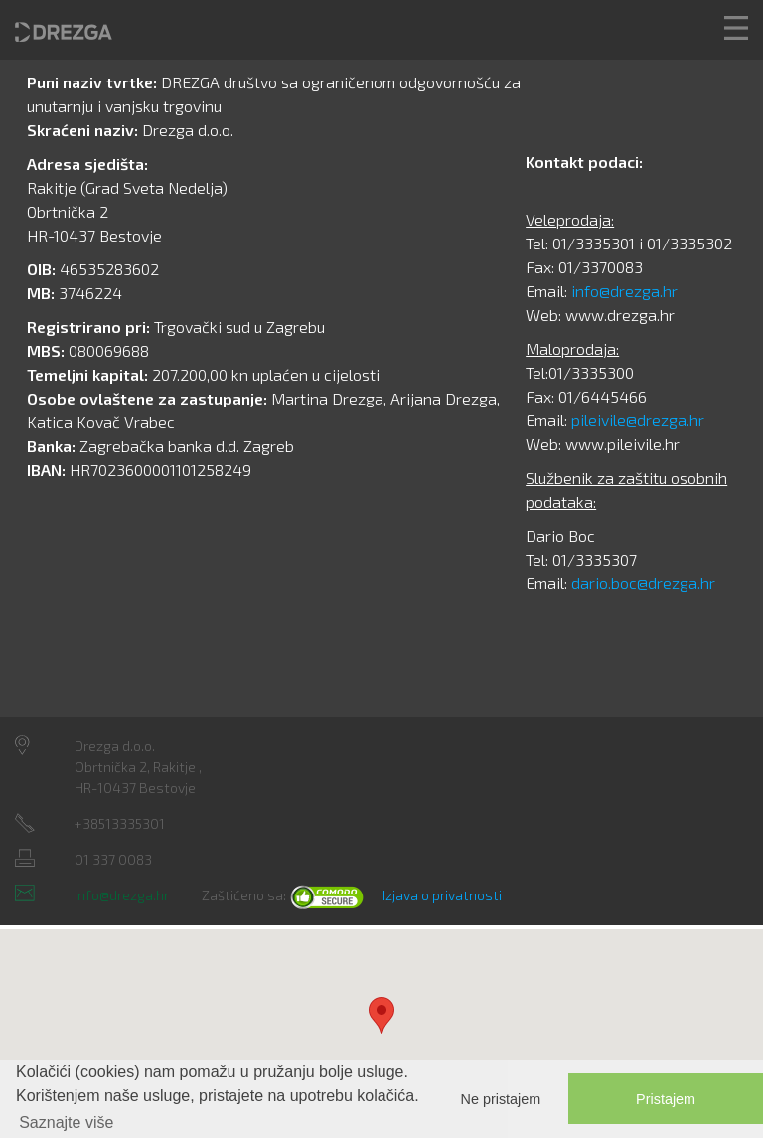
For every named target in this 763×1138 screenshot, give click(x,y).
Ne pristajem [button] (501, 1099)
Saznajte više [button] (66, 1122)
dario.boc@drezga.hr (643, 582)
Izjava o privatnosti (442, 895)
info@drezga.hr (624, 290)
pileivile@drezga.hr (637, 419)
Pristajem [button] (665, 1099)
